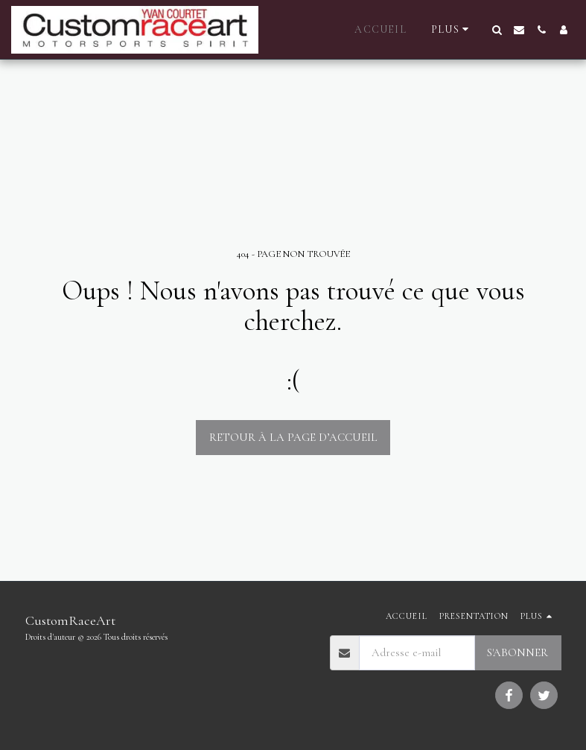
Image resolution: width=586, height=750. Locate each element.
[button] (496, 30)
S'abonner (517, 652)
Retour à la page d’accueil (293, 437)
